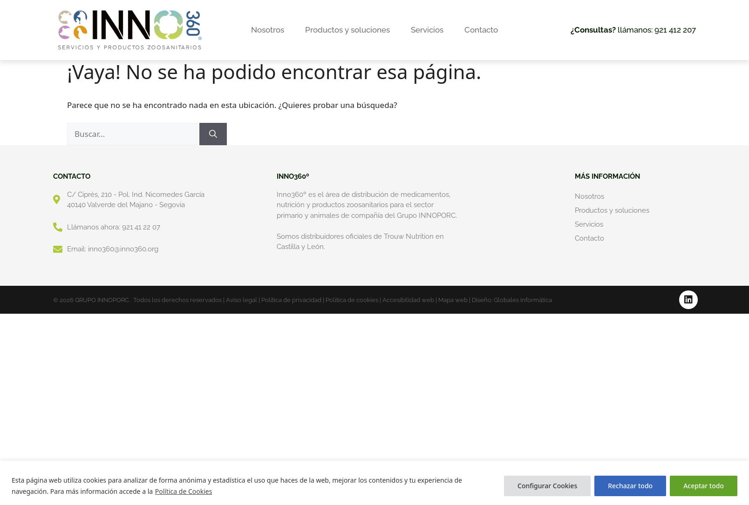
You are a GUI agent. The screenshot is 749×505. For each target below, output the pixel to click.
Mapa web (453, 299)
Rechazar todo (630, 485)
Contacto (481, 29)
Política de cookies (352, 299)
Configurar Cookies (547, 485)
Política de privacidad (291, 299)
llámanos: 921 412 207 (633, 29)
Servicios (427, 29)
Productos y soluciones (347, 29)
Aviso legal (241, 299)
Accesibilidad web (408, 299)
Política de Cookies (183, 491)
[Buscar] (213, 134)
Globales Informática (523, 299)
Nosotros (267, 29)
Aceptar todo (703, 485)
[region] (374, 483)
